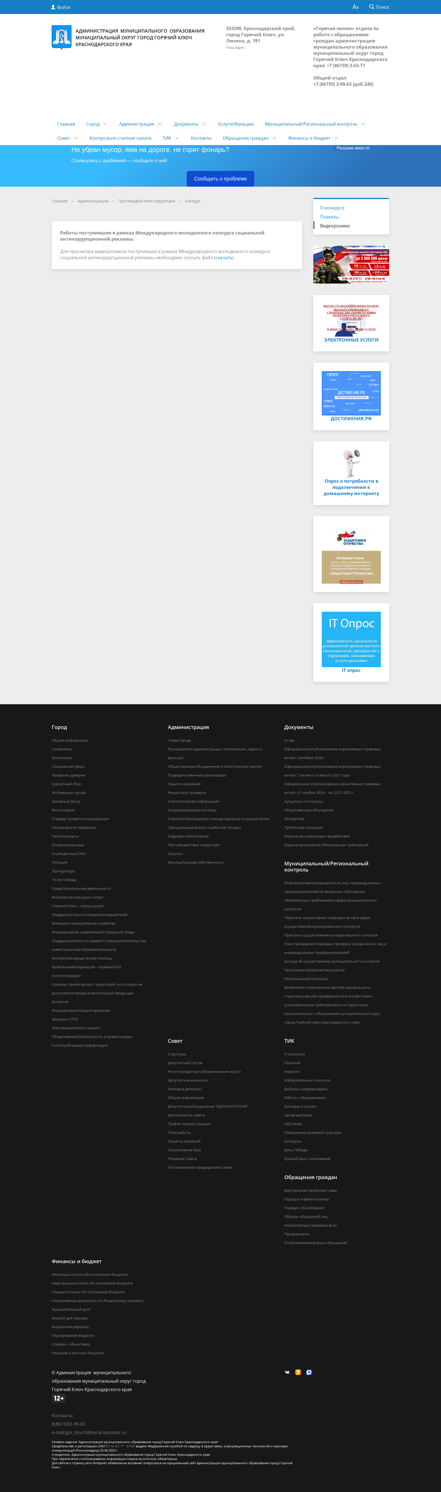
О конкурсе (332, 208)
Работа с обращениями (305, 1097)
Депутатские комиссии (188, 1080)
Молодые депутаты (185, 1088)
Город (93, 124)
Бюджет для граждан (70, 1318)
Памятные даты (65, 836)
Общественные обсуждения (309, 809)
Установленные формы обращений (315, 1242)
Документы (186, 124)
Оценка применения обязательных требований (326, 844)
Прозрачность (297, 1233)
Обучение (293, 1123)
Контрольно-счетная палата (120, 138)
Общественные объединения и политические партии (215, 766)
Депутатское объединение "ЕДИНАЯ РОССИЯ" (208, 1106)
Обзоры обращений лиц (305, 1216)
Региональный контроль (306, 978)
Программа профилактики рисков (314, 969)
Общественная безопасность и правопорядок (92, 1036)
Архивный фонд (66, 801)
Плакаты (329, 217)
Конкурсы (293, 1141)
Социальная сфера (68, 766)
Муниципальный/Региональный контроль (311, 124)
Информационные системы (192, 809)
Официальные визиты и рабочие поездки (204, 827)
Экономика (62, 757)
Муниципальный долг (71, 1309)
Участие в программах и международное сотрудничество (218, 818)
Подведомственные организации (197, 775)
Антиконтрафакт (66, 975)
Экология (60, 1001)
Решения (292, 1062)
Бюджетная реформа (70, 1326)
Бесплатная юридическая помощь (82, 958)
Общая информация (70, 740)
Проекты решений (184, 1141)
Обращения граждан (246, 138)
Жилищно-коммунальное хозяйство (84, 923)
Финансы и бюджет (309, 138)
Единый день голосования (307, 1158)
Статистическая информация (193, 801)
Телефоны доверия (68, 775)
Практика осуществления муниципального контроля (331, 935)
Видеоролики (335, 226)
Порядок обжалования (304, 1207)
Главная (66, 124)
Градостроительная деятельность (81, 888)
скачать (223, 257)
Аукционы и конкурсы (303, 801)
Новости (291, 1071)
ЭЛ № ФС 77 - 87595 (120, 1446)
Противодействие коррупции (146, 201)
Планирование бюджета (73, 1335)
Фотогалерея (63, 809)
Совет (63, 138)
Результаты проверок (187, 792)
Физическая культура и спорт (78, 897)
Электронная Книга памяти (76, 1027)
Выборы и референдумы (306, 1088)
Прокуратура (63, 870)
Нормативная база (184, 1149)
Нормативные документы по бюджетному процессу (98, 1300)
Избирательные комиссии (307, 1080)
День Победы (296, 1149)
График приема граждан (189, 1123)
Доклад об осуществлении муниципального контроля (331, 961)
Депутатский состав (185, 1062)
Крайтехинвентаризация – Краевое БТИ (86, 966)
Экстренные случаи (69, 792)
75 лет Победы (64, 879)
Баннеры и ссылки (300, 1106)
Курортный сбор (66, 783)
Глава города (179, 740)
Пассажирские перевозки (74, 827)
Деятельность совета (186, 1115)
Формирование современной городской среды (93, 932)
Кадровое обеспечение (188, 836)
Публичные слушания (303, 827)
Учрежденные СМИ (69, 853)
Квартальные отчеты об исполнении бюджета (92, 1283)
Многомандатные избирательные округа (204, 1071)
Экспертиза (294, 818)
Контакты (201, 138)
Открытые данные (68, 844)
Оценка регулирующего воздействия (317, 836)
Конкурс (193, 201)
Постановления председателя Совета (200, 1167)
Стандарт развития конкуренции (80, 818)
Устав (289, 740)
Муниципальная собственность (196, 862)
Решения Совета (182, 1158)
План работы (179, 1132)
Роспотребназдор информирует (80, 1045)
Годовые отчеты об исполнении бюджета (88, 1291)
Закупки (175, 853)
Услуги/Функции (236, 124)
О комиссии (294, 1054)
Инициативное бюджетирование (81, 1010)
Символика (61, 748)
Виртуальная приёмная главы (310, 1190)
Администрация (136, 124)
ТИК (167, 138)
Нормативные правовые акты (310, 1225)
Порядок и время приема (306, 1199)
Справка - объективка (71, 1344)
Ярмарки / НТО (65, 1019)
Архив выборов (298, 1115)
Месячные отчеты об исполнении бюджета (90, 1274)
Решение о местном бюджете (78, 1352)
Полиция (59, 862)
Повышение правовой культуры (312, 1132)
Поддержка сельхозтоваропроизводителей (89, 914)
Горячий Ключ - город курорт (78, 905)
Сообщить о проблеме (220, 179)
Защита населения (184, 783)
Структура (177, 1054)
